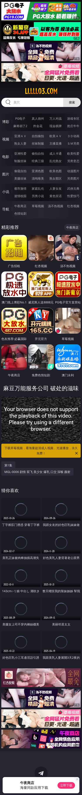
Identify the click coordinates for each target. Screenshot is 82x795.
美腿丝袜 (20, 178)
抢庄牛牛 (73, 126)
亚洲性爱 (20, 153)
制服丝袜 (20, 161)
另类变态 (73, 161)
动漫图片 (73, 171)
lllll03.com (41, 91)
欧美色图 (55, 171)
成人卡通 (55, 153)
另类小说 (38, 196)
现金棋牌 (55, 126)
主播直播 (55, 143)
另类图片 (73, 178)
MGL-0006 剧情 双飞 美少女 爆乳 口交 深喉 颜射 (37, 472)
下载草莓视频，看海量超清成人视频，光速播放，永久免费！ (41, 451)
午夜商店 (20, 206)
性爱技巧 (73, 196)
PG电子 (20, 118)
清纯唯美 (38, 178)
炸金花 (37, 126)
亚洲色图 (38, 171)
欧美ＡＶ (55, 136)
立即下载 (66, 785)
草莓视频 (38, 206)
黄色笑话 (55, 196)
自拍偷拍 (38, 136)
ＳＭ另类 (73, 143)
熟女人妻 (20, 143)
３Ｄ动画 (73, 136)
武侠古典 (73, 188)
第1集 (8, 465)
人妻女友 (55, 188)
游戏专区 (73, 118)
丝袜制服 (38, 143)
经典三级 (38, 161)
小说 (5, 191)
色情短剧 (20, 213)
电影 (5, 156)
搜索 (72, 102)
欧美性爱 (73, 153)
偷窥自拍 (20, 171)
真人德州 (38, 118)
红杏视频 (73, 206)
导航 (5, 209)
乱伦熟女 (55, 161)
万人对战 (55, 118)
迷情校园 (20, 196)
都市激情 (20, 188)
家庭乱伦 (38, 188)
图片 (5, 174)
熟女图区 (55, 178)
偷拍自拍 (38, 153)
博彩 (5, 121)
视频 (5, 139)
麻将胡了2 (20, 126)
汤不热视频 (55, 206)
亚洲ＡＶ (20, 136)
